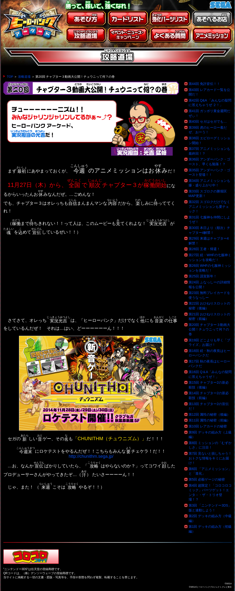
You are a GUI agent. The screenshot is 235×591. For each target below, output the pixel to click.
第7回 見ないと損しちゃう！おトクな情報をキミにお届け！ (210, 458)
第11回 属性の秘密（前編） (209, 420)
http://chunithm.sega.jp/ (91, 456)
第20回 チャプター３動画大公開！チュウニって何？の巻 (209, 329)
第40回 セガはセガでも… (208, 121)
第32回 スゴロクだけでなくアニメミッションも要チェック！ (209, 206)
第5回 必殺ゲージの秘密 (207, 479)
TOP (10, 76)
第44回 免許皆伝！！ (204, 84)
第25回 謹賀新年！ (203, 276)
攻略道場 (24, 76)
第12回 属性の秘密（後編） (209, 414)
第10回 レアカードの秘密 (208, 426)
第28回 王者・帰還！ (204, 249)
